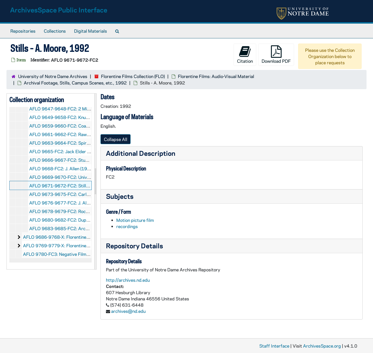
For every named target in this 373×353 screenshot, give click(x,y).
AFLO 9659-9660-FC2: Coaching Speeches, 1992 (80, 126)
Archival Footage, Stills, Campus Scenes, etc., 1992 (75, 83)
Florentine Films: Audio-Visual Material (216, 76)
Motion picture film (135, 220)
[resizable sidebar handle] (95, 181)
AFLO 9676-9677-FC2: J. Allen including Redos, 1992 (83, 203)
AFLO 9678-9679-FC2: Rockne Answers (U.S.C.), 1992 (84, 211)
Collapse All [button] (115, 139)
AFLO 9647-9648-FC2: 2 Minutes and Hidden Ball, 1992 (86, 108)
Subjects (119, 196)
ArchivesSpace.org (322, 346)
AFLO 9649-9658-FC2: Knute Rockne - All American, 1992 (88, 117)
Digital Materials (90, 31)
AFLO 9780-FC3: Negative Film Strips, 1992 (68, 254)
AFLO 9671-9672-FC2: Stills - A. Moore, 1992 (76, 185)
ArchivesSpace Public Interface (58, 9)
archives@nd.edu (128, 311)
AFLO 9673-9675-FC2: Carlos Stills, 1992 (72, 194)
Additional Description (140, 153)
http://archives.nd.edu (128, 280)
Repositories (22, 31)
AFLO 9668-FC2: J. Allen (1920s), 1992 (69, 168)
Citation (245, 54)
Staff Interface (274, 346)
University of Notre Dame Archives (52, 76)
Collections (55, 31)
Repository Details (134, 245)
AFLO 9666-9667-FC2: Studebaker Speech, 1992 (80, 160)
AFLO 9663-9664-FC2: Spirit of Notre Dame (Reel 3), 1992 (88, 143)
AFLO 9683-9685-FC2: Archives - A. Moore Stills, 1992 (85, 228)
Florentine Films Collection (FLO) (133, 76)
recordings (127, 226)
